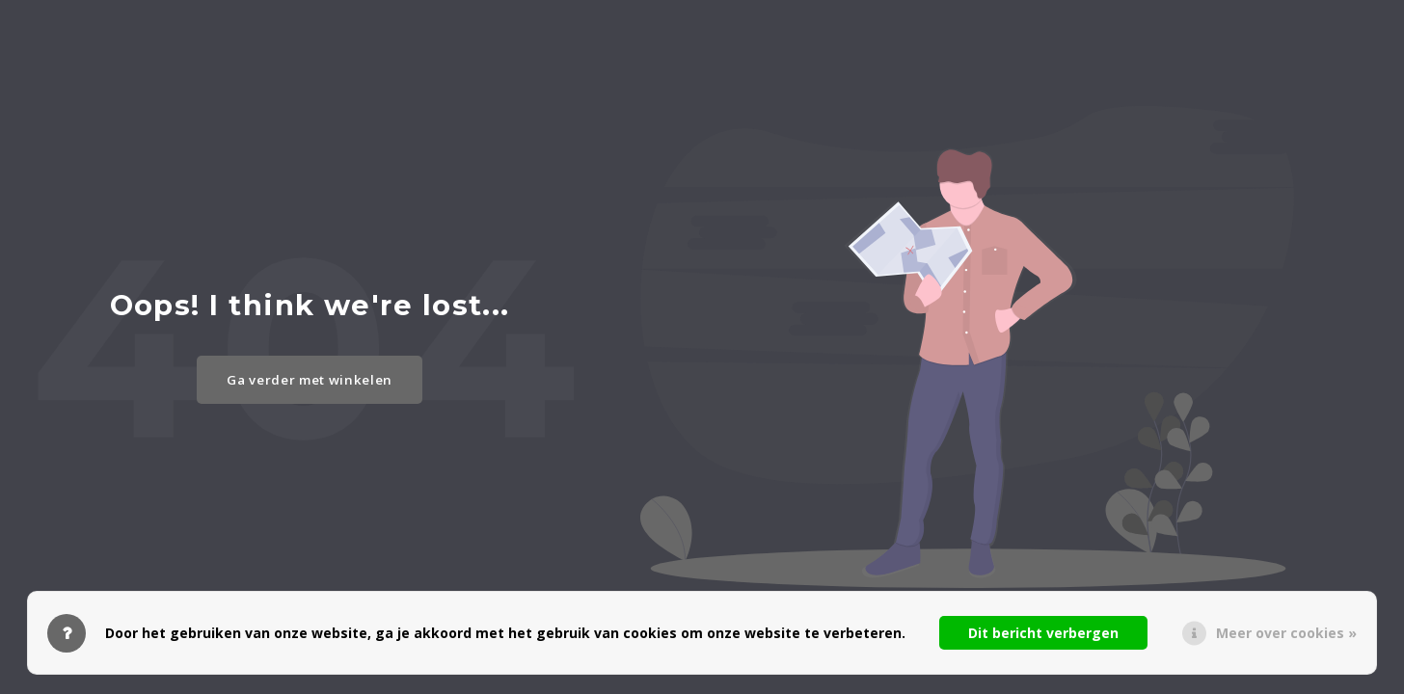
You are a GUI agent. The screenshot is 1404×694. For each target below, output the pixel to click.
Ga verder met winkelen (309, 379)
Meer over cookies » (1286, 633)
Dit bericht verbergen (1043, 633)
